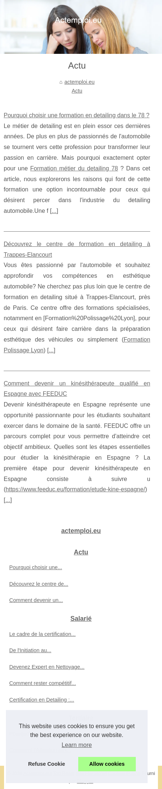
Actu (77, 91)
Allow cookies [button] (107, 764)
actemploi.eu (80, 82)
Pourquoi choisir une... (35, 567)
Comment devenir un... (36, 600)
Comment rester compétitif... (42, 683)
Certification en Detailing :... (41, 700)
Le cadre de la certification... (42, 634)
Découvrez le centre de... (38, 584)
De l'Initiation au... (30, 650)
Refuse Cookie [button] (46, 764)
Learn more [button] (77, 745)
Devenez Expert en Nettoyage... (47, 667)
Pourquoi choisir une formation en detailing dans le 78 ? (76, 115)
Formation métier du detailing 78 (74, 168)
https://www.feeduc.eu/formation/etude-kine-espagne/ (75, 489)
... (54, 211)
